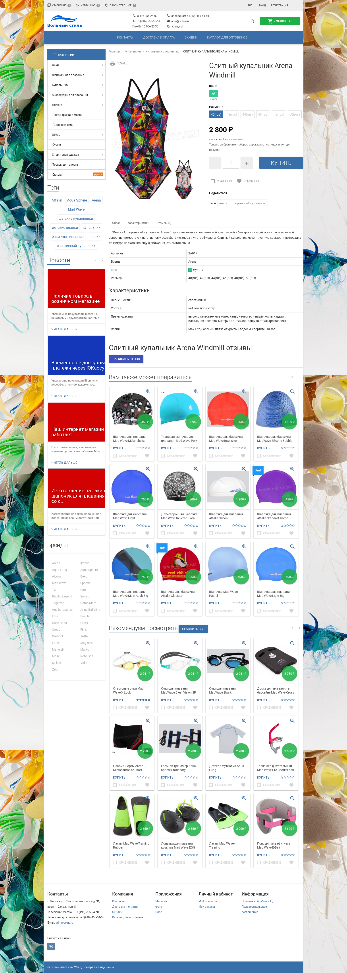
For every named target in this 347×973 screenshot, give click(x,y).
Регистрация (279, 5)
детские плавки (65, 227)
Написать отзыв (126, 359)
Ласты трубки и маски (67, 115)
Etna (55, 616)
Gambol (57, 636)
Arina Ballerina (90, 609)
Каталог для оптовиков (227, 37)
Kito (83, 589)
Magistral (86, 643)
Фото (158, 907)
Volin (83, 663)
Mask (56, 656)
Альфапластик (62, 609)
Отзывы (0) (164, 223)
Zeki (55, 669)
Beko (83, 576)
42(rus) (232, 114)
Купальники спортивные (162, 51)
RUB (250, 5)
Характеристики (138, 223)
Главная (114, 51)
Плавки (57, 105)
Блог (158, 912)
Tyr (54, 589)
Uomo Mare (88, 603)
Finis (83, 629)
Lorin (55, 643)
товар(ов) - (280, 21)
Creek (84, 623)
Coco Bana (59, 623)
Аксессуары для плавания (70, 95)
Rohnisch (86, 656)
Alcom (56, 576)
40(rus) (216, 114)
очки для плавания (68, 236)
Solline (56, 663)
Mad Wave (76, 209)
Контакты (125, 37)
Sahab (84, 596)
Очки (55, 65)
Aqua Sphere (77, 200)
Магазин (161, 901)
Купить (119, 448)
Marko (84, 649)
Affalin (57, 200)
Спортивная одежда (65, 155)
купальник (91, 227)
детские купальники (76, 218)
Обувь (56, 135)
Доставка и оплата (159, 37)
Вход (262, 5)
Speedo (85, 583)
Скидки (191, 37)
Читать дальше (64, 329)
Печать (118, 63)
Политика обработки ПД (258, 901)
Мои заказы (207, 907)
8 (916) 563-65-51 (149, 21)
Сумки (56, 145)
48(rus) (279, 114)
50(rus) (294, 114)
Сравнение (59, 5)
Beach (84, 616)
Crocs (56, 629)
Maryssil (58, 649)
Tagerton (58, 603)
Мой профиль (208, 901)
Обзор (116, 223)
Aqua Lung (59, 570)
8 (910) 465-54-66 (197, 16)
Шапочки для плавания (68, 75)
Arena (96, 200)
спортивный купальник (76, 245)
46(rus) (263, 114)
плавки (94, 236)
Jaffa (84, 636)
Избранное (88, 5)
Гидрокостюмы (62, 125)
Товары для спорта (65, 165)
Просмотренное (120, 5)
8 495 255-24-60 (144, 16)
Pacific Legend (62, 596)
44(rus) (247, 114)
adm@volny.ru (177, 21)
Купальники (60, 85)
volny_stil (174, 26)
